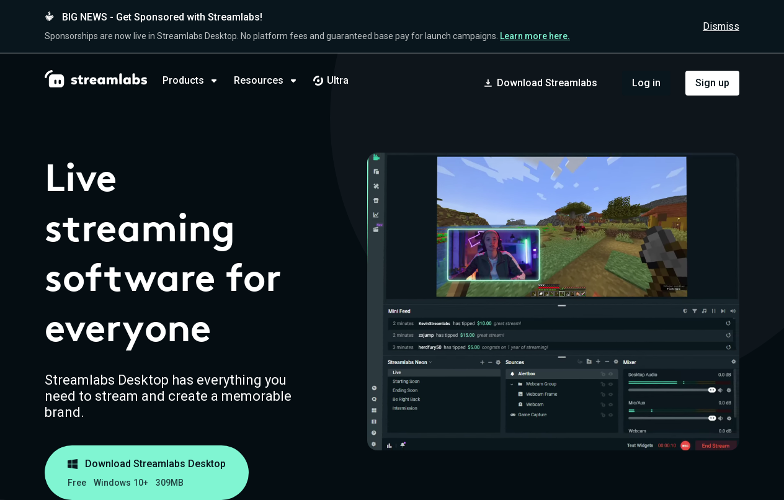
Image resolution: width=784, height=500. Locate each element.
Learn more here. (535, 36)
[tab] (198, 80)
